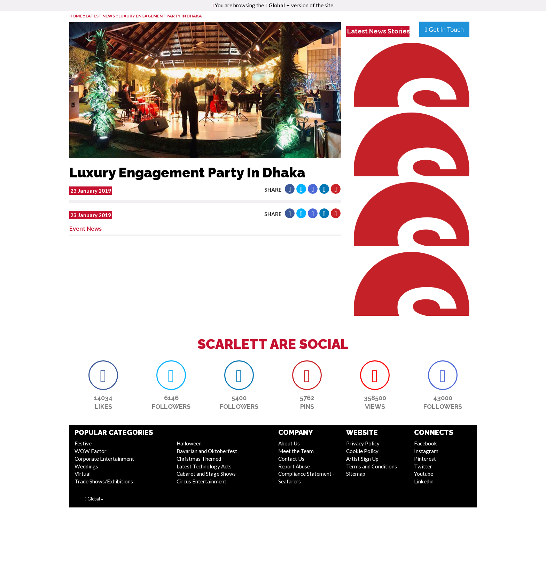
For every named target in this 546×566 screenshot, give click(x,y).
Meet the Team (296, 451)
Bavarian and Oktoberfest (207, 451)
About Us (289, 443)
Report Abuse (294, 466)
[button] (289, 189)
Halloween (189, 443)
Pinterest (425, 459)
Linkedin (424, 481)
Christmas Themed (199, 459)
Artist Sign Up (362, 459)
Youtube (423, 474)
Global (278, 5)
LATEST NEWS (101, 15)
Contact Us (291, 459)
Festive (83, 443)
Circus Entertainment (201, 481)
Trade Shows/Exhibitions (104, 481)
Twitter (423, 466)
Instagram (426, 451)
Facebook (425, 443)
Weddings (86, 466)
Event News (85, 228)
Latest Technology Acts (204, 466)
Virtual (83, 474)
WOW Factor (91, 451)
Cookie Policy (362, 451)
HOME (75, 15)
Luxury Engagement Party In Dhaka (160, 15)
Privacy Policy (363, 443)
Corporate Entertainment (104, 459)
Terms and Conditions (371, 466)
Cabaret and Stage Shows (206, 474)
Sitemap (355, 474)
